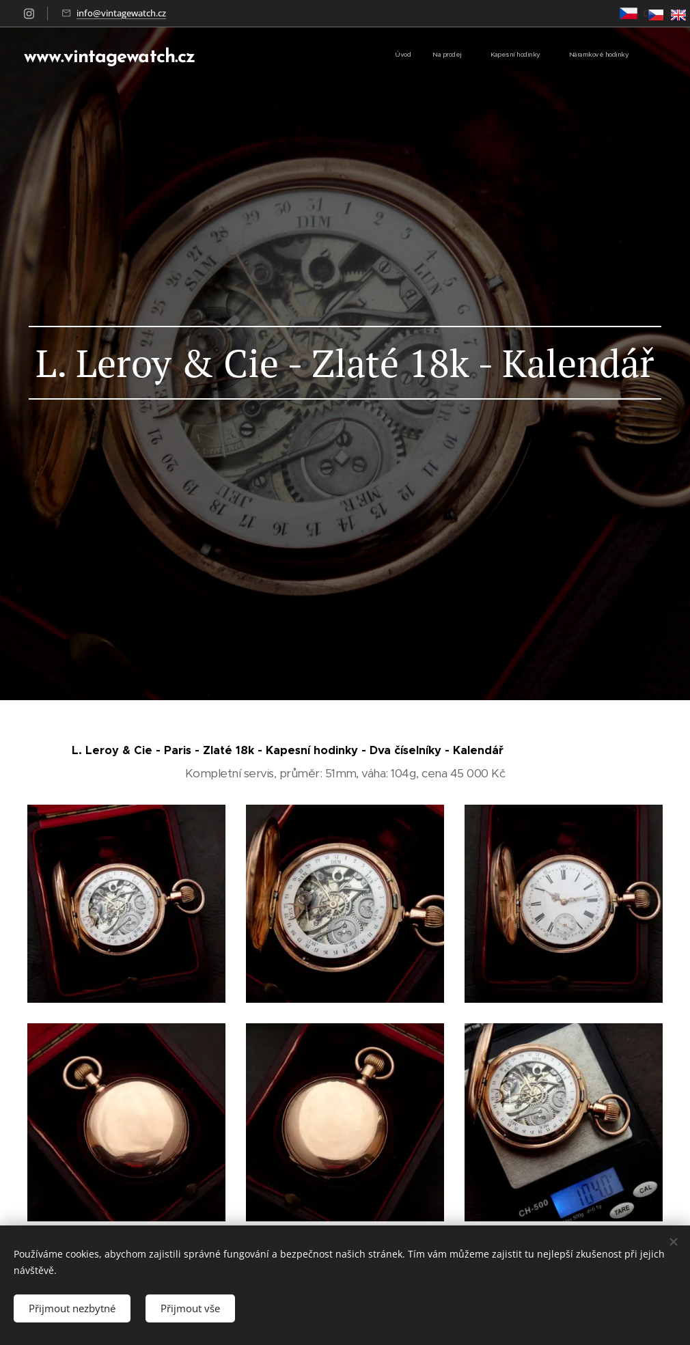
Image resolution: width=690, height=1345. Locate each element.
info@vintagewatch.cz (121, 13)
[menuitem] (547, 55)
